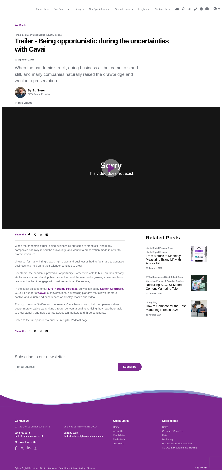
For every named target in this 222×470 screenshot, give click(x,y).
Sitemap (91, 468)
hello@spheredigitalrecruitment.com (83, 436)
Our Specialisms (98, 9)
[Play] (111, 168)
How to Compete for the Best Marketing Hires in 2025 (166, 308)
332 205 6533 (71, 433)
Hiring (77, 9)
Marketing (151, 281)
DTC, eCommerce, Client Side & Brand (165, 277)
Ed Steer (38, 90)
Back (22, 25)
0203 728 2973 (22, 433)
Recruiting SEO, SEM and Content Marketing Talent (164, 286)
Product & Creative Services (170, 281)
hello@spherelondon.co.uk (29, 436)
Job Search (60, 9)
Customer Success (172, 431)
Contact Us (161, 9)
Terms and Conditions (59, 468)
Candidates (119, 435)
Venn (204, 468)
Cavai (42, 293)
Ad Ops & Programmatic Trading (179, 447)
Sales (165, 427)
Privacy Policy (78, 468)
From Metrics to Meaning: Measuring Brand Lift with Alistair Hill (163, 259)
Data (164, 435)
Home (116, 427)
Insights (142, 9)
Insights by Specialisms (33, 35)
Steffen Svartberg (111, 288)
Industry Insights (54, 35)
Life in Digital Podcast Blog (159, 248)
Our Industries (123, 9)
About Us (41, 9)
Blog (155, 302)
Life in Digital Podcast (62, 288)
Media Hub (119, 439)
